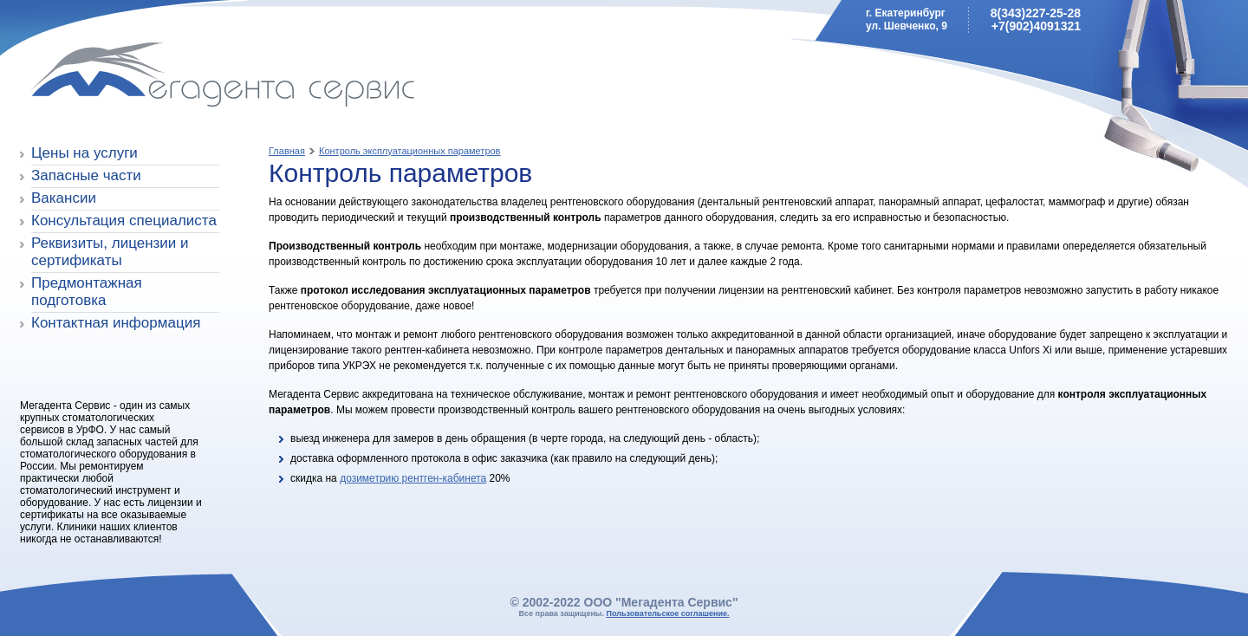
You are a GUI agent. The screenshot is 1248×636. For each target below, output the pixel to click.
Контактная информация (115, 323)
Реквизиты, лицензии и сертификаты (110, 252)
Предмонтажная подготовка (86, 291)
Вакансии (63, 198)
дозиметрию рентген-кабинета (413, 478)
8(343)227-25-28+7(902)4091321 (1036, 19)
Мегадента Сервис (143, 77)
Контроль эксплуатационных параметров (409, 151)
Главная (287, 151)
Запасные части (86, 175)
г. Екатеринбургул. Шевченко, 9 (906, 19)
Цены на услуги (84, 153)
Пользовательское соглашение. (668, 613)
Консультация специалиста (124, 220)
